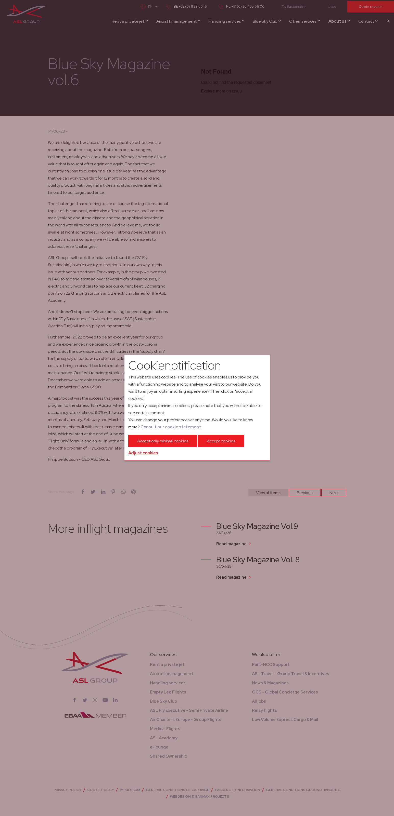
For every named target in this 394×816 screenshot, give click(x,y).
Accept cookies (221, 441)
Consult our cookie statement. (171, 427)
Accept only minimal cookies (162, 441)
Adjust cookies (143, 453)
